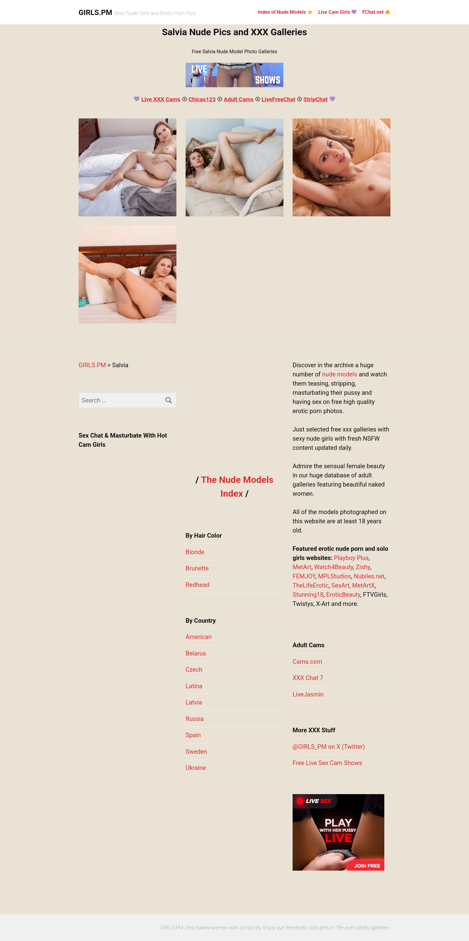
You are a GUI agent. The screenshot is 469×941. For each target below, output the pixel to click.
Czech (194, 669)
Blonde (195, 552)
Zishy (363, 567)
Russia (195, 719)
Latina (194, 686)
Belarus (196, 653)
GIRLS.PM (95, 12)
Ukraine (196, 767)
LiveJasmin (308, 694)
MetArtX (363, 585)
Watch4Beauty (333, 567)
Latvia (194, 702)
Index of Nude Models (285, 12)
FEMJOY (304, 576)
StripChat (315, 99)
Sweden (196, 751)
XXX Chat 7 (308, 677)
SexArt (340, 585)
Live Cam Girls (337, 12)
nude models (339, 374)
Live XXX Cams (160, 99)
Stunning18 (308, 594)
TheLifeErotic (311, 585)
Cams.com (307, 661)
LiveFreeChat (278, 99)
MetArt (302, 567)
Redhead (197, 584)
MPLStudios (334, 576)
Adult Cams (239, 99)
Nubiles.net (369, 576)
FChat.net (376, 12)
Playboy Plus (351, 558)
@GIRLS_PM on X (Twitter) (329, 746)
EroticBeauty (343, 594)
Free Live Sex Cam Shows (327, 763)
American (199, 636)
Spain (193, 735)
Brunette (197, 568)
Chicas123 (202, 99)
